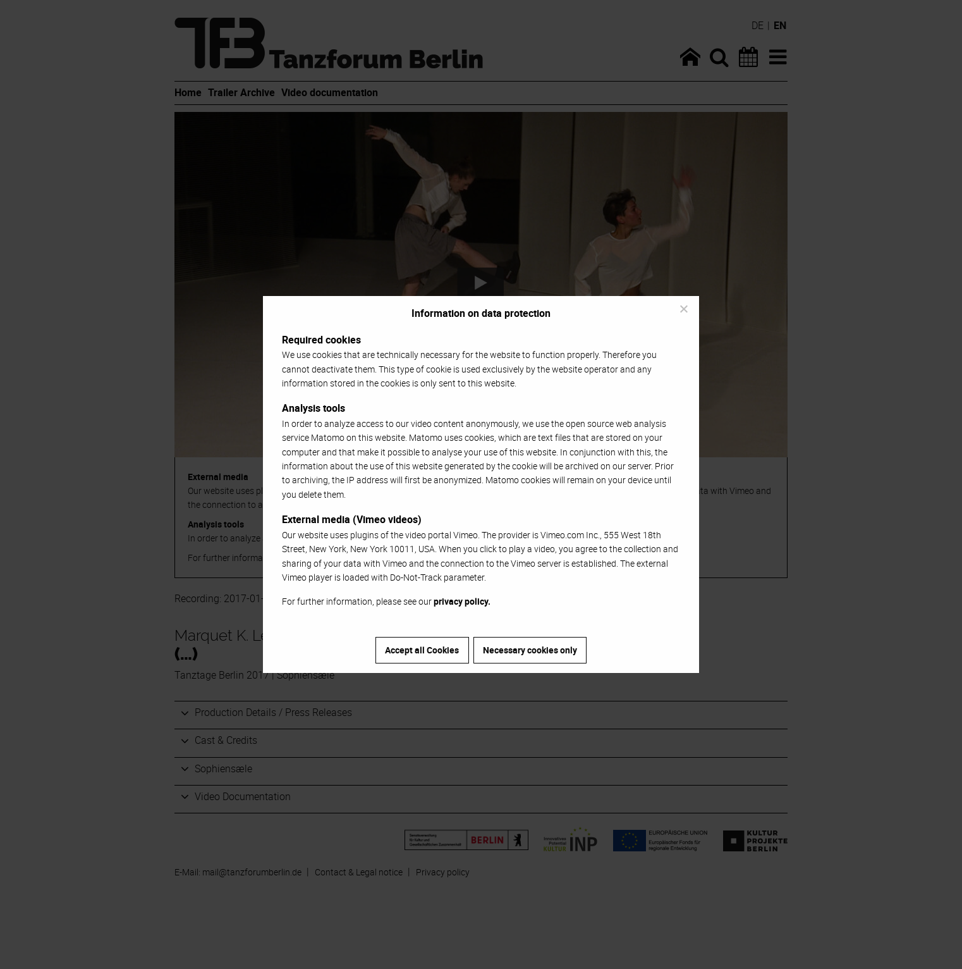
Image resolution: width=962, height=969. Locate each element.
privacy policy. (462, 601)
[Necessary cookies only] (683, 308)
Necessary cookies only (530, 650)
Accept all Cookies (422, 650)
